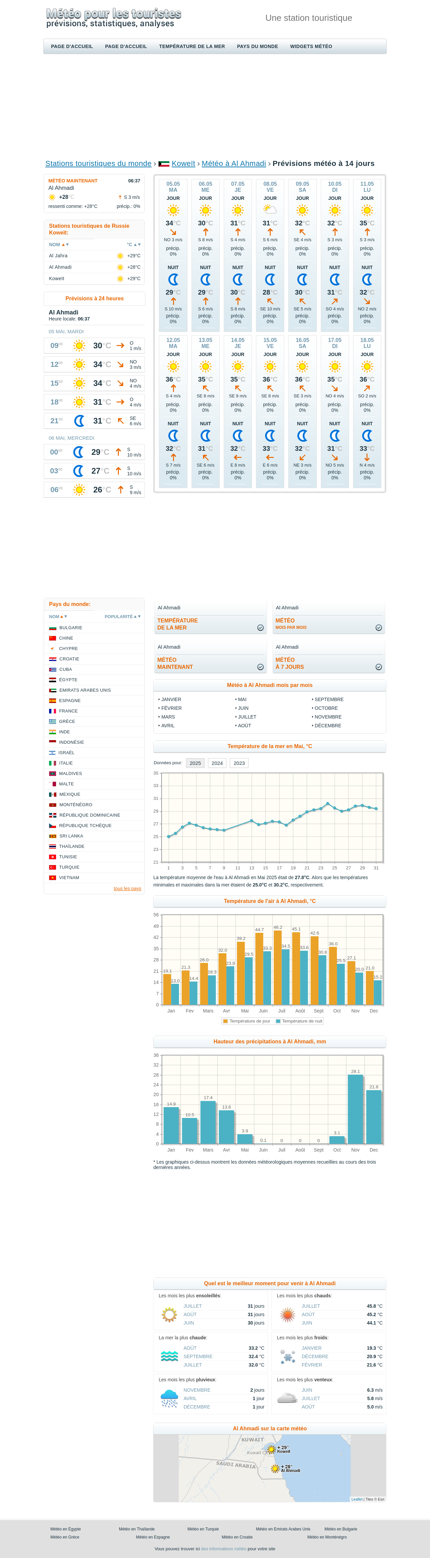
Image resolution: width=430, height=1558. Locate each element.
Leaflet (356, 1499)
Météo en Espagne (153, 1537)
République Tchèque (85, 825)
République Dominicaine (89, 815)
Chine (66, 638)
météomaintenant (175, 663)
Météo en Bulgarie (341, 1529)
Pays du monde (257, 46)
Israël (66, 752)
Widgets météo (311, 46)
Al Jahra (58, 255)
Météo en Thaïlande (137, 1529)
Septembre (329, 699)
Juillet (247, 717)
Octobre (326, 708)
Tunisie (68, 856)
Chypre (68, 648)
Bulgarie (70, 627)
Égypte (68, 679)
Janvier (171, 699)
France (68, 710)
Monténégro (75, 804)
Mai (242, 699)
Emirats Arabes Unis (85, 690)
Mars (168, 717)
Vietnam (69, 877)
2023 (239, 763)
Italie (66, 763)
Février (171, 708)
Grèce (67, 721)
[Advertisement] (215, 106)
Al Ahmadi (60, 267)
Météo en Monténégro (327, 1537)
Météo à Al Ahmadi (234, 163)
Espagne (70, 700)
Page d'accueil (72, 46)
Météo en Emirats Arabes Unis (283, 1529)
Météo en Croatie (237, 1537)
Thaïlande (72, 846)
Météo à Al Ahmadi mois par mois (270, 685)
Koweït (183, 163)
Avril (167, 725)
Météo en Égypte (65, 1529)
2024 (217, 763)
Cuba (65, 669)
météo (290, 624)
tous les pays (127, 888)
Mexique (69, 794)
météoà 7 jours (289, 663)
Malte (66, 783)
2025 (195, 763)
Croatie (69, 658)
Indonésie (71, 742)
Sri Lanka (71, 835)
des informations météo (223, 1548)
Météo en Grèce (64, 1537)
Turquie (69, 867)
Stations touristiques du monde (98, 163)
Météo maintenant (72, 180)
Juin (243, 708)
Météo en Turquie (203, 1529)
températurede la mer (177, 624)
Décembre (328, 725)
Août (244, 725)
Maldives (70, 773)
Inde (64, 731)
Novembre (328, 717)
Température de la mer (192, 46)
